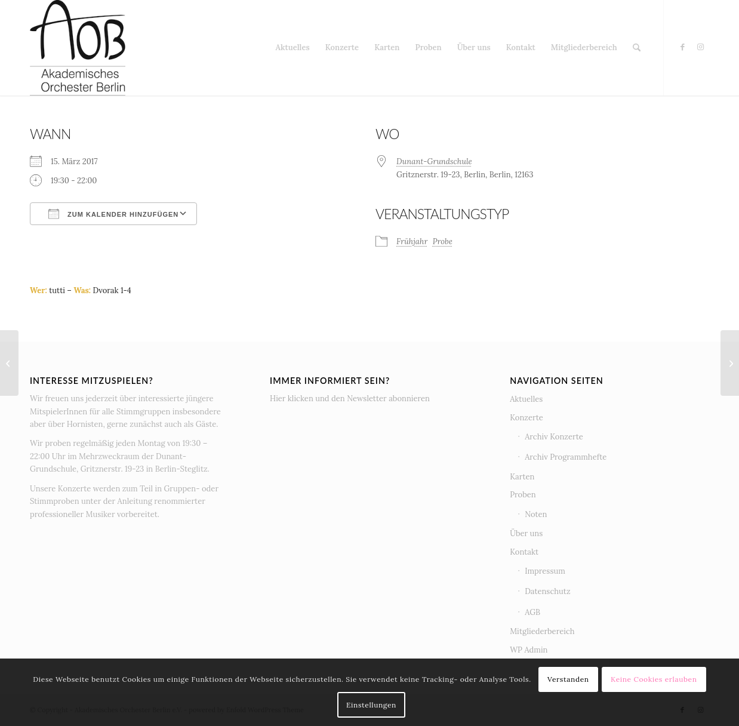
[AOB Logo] (77, 48)
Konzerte (526, 418)
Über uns (526, 533)
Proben (523, 495)
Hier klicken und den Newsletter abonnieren (350, 398)
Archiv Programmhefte (565, 457)
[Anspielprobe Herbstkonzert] (9, 363)
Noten (536, 514)
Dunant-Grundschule (434, 161)
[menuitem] (293, 48)
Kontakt (524, 552)
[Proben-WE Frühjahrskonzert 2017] (729, 363)
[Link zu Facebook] (682, 47)
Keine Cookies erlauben (654, 679)
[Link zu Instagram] (700, 47)
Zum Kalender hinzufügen (113, 213)
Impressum (545, 571)
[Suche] (636, 48)
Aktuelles (526, 399)
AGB (532, 612)
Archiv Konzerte (554, 437)
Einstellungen (371, 704)
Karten (522, 477)
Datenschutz (547, 591)
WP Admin (528, 650)
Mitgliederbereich (542, 631)
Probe (442, 241)
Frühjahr (411, 241)
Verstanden (568, 679)
